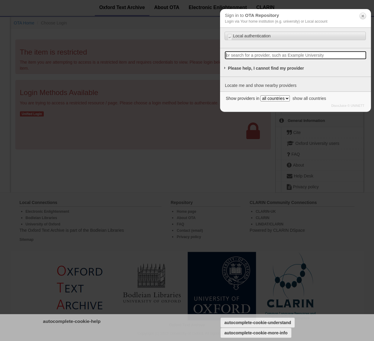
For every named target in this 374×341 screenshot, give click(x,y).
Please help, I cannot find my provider (266, 68)
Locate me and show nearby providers (260, 85)
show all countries (309, 98)
